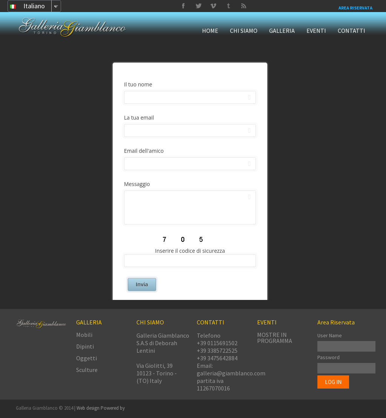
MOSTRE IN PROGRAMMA (274, 337)
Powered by (113, 408)
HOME (210, 30)
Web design (89, 408)
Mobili (84, 334)
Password (328, 357)
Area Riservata (355, 8)
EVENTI (316, 30)
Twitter (228, 6)
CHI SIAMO (243, 30)
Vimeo (198, 6)
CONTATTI (351, 30)
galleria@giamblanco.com (231, 373)
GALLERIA (282, 30)
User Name (329, 335)
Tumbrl (213, 6)
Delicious (243, 6)
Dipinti (85, 346)
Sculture (87, 369)
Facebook (183, 6)
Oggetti (86, 358)
